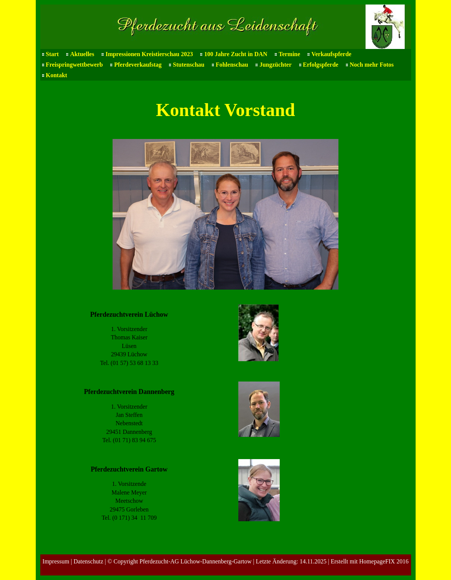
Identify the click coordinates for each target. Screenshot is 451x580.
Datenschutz (88, 561)
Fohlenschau (232, 64)
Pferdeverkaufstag (138, 64)
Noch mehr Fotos (372, 64)
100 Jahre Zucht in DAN (235, 54)
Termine (289, 54)
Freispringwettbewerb (74, 64)
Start (52, 54)
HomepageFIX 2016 (383, 561)
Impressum (56, 561)
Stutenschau (188, 64)
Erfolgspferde (320, 64)
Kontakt (56, 75)
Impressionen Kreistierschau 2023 (149, 54)
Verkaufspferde (331, 54)
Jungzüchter (275, 64)
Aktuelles (82, 54)
